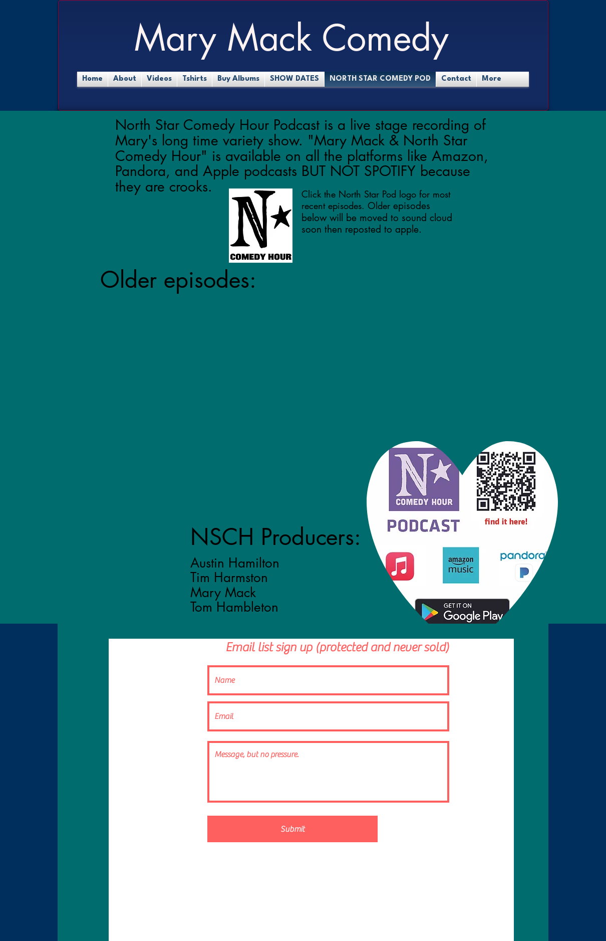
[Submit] (292, 829)
